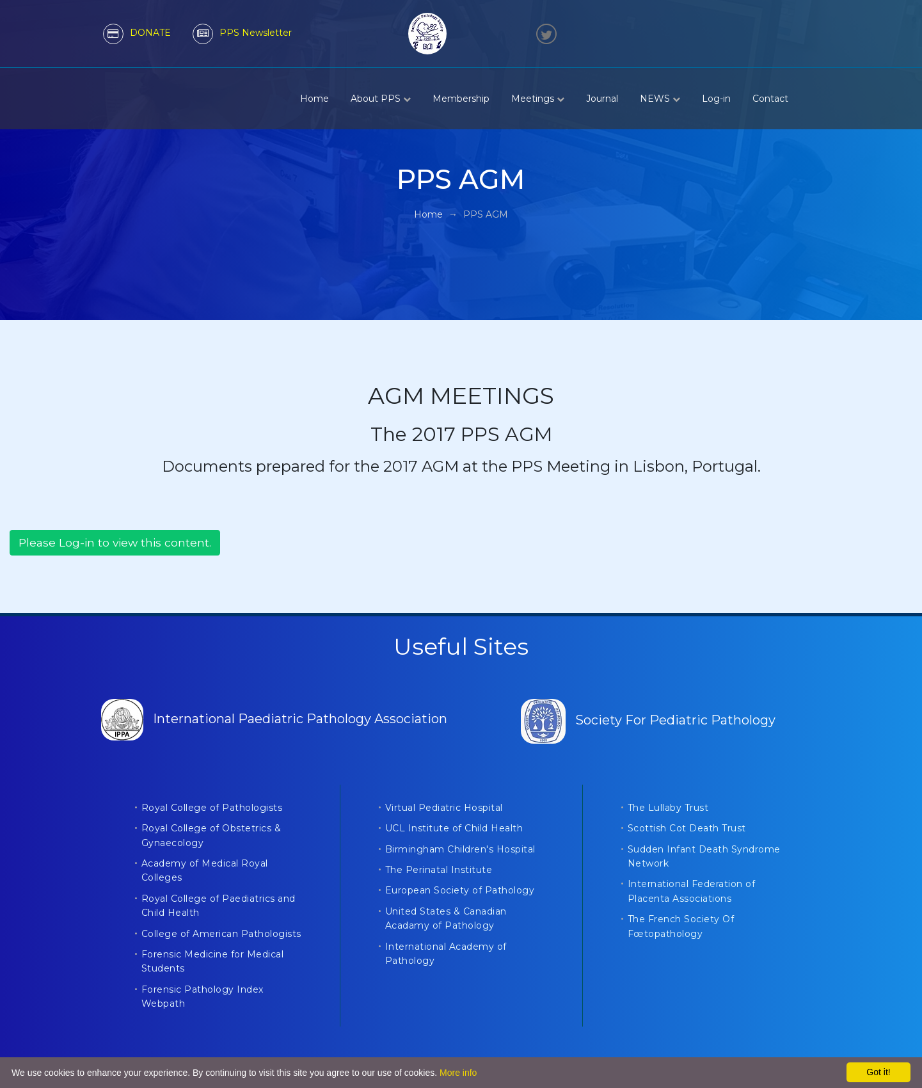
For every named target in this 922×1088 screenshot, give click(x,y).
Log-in (716, 98)
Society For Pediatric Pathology (648, 720)
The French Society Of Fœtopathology (681, 926)
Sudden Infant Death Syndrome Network (704, 856)
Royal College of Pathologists (212, 807)
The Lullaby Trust (668, 807)
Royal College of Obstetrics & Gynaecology (211, 835)
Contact (770, 98)
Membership (461, 98)
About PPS (380, 98)
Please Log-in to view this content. (115, 542)
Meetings (538, 98)
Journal (602, 98)
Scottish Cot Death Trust (687, 828)
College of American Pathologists (221, 934)
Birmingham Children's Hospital (460, 849)
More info (458, 1073)
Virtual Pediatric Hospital (444, 807)
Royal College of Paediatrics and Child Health (218, 905)
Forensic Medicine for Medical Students (212, 961)
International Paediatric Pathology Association (274, 718)
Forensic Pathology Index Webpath (202, 996)
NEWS (660, 98)
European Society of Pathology (460, 890)
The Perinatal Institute (439, 870)
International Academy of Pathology (446, 953)
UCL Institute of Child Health (454, 828)
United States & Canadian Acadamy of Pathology (446, 918)
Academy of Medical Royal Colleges (204, 870)
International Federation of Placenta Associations (692, 891)
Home (314, 98)
